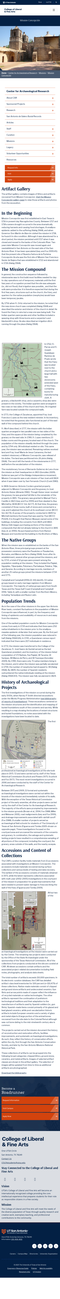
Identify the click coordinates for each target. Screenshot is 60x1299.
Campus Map (23, 1254)
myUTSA (48, 2)
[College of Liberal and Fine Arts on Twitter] (14, 1180)
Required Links (24, 1272)
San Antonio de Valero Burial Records (24, 116)
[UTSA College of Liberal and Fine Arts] (12, 10)
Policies (34, 1268)
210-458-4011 (16, 1239)
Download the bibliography (14, 1073)
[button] (56, 2)
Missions (42, 73)
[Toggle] (53, 10)
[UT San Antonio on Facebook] (34, 1246)
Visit (31, 173)
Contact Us (7, 1158)
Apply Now (30, 1116)
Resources (11, 160)
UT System (37, 1272)
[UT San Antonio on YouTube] (45, 1246)
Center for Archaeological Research (22, 73)
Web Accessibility (46, 1268)
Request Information (30, 1100)
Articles (10, 122)
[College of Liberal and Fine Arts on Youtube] (25, 1180)
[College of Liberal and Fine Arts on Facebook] (5, 1180)
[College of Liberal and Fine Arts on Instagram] (34, 1180)
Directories (34, 1254)
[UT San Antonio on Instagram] (56, 1246)
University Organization (49, 1254)
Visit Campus (30, 1108)
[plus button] (30, 98)
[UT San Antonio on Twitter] (40, 1246)
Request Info (31, 167)
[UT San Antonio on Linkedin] (50, 1246)
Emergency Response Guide (17, 1268)
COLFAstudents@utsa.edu (13, 1162)
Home (4, 73)
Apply (31, 179)
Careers (13, 1254)
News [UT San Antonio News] (40, 2)
